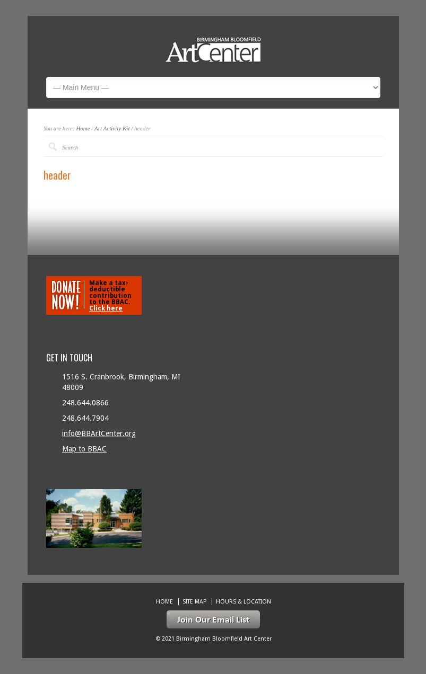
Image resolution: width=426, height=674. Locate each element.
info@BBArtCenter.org (99, 433)
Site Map (194, 601)
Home (83, 128)
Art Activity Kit (111, 128)
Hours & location (243, 601)
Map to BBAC (84, 449)
